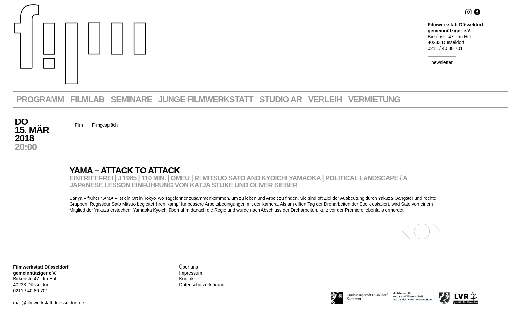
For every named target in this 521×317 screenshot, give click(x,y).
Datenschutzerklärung (201, 284)
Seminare (131, 99)
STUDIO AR (281, 99)
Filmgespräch (104, 125)
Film (79, 125)
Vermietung (374, 99)
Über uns (188, 267)
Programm (40, 99)
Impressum (190, 273)
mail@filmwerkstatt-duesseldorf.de (48, 302)
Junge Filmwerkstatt (205, 99)
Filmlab (87, 99)
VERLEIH (325, 99)
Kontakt (187, 278)
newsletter (442, 62)
